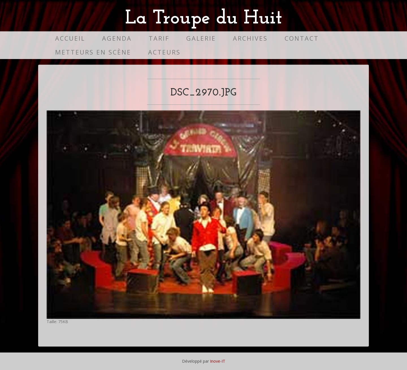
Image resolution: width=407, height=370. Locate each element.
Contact (302, 38)
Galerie (201, 38)
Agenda (117, 38)
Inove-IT (217, 361)
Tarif (159, 38)
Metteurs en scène (93, 52)
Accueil (70, 38)
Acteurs (164, 52)
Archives (250, 38)
